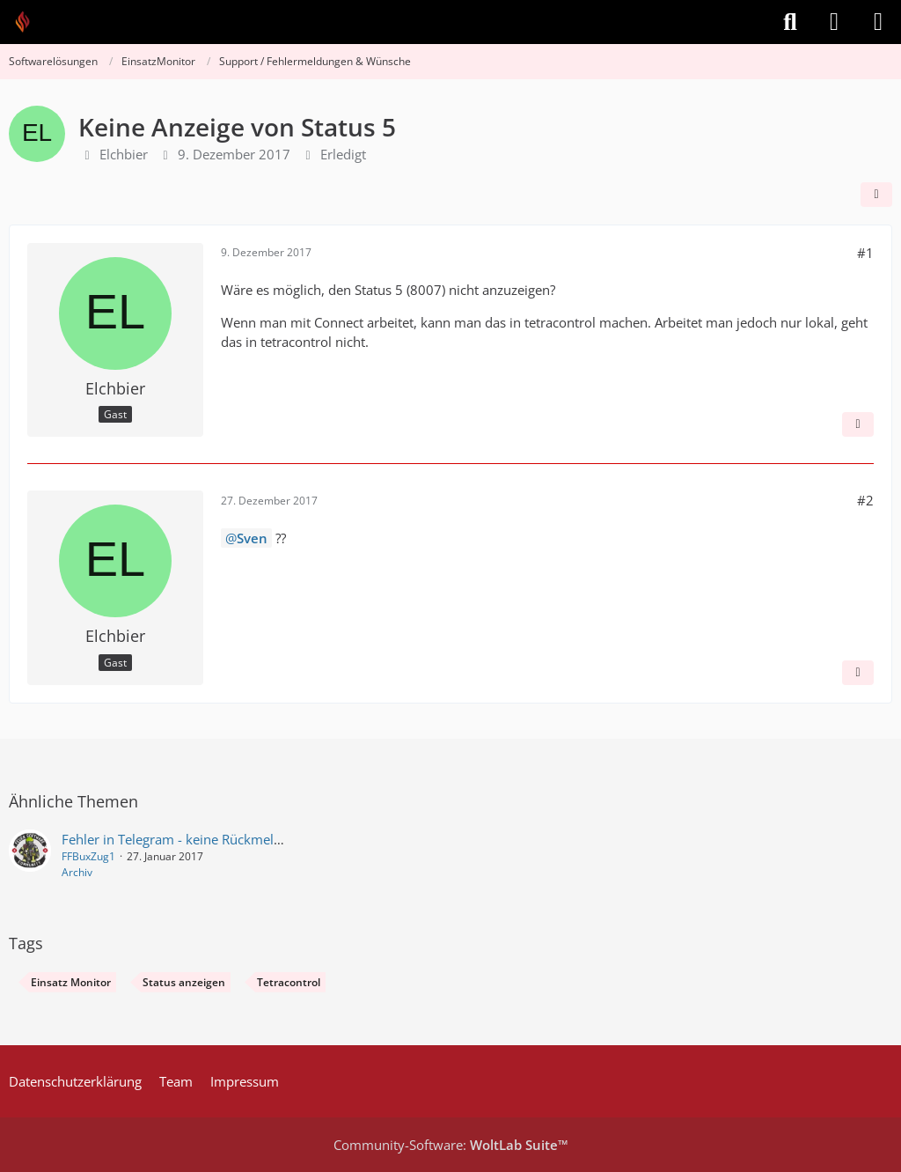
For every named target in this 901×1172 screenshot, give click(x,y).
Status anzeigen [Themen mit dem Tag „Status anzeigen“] (184, 982)
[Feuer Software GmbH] (28, 22)
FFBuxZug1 (88, 856)
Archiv (77, 872)
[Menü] (878, 22)
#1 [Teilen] (865, 253)
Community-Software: (450, 1145)
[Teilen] (876, 194)
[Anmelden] (834, 22)
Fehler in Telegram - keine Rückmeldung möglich (209, 839)
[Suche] (790, 22)
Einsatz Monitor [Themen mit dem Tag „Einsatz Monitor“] (71, 982)
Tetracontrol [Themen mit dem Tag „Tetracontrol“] (288, 982)
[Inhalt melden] (858, 424)
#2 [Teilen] (865, 500)
